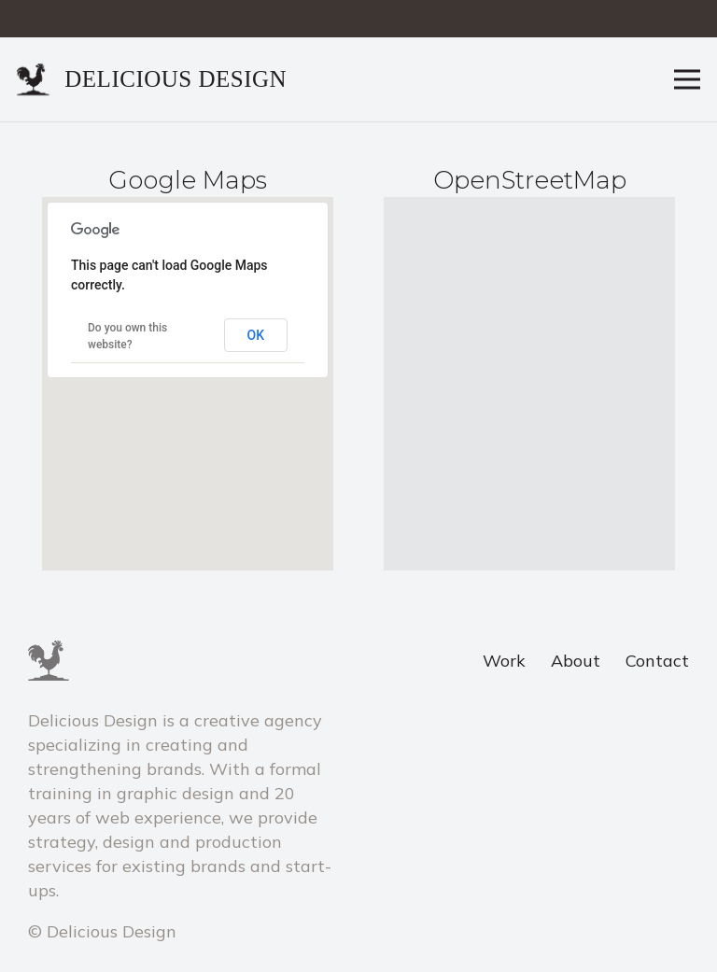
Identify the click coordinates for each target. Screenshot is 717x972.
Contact (657, 660)
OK (256, 335)
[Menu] (687, 79)
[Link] (33, 79)
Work (504, 660)
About (575, 660)
